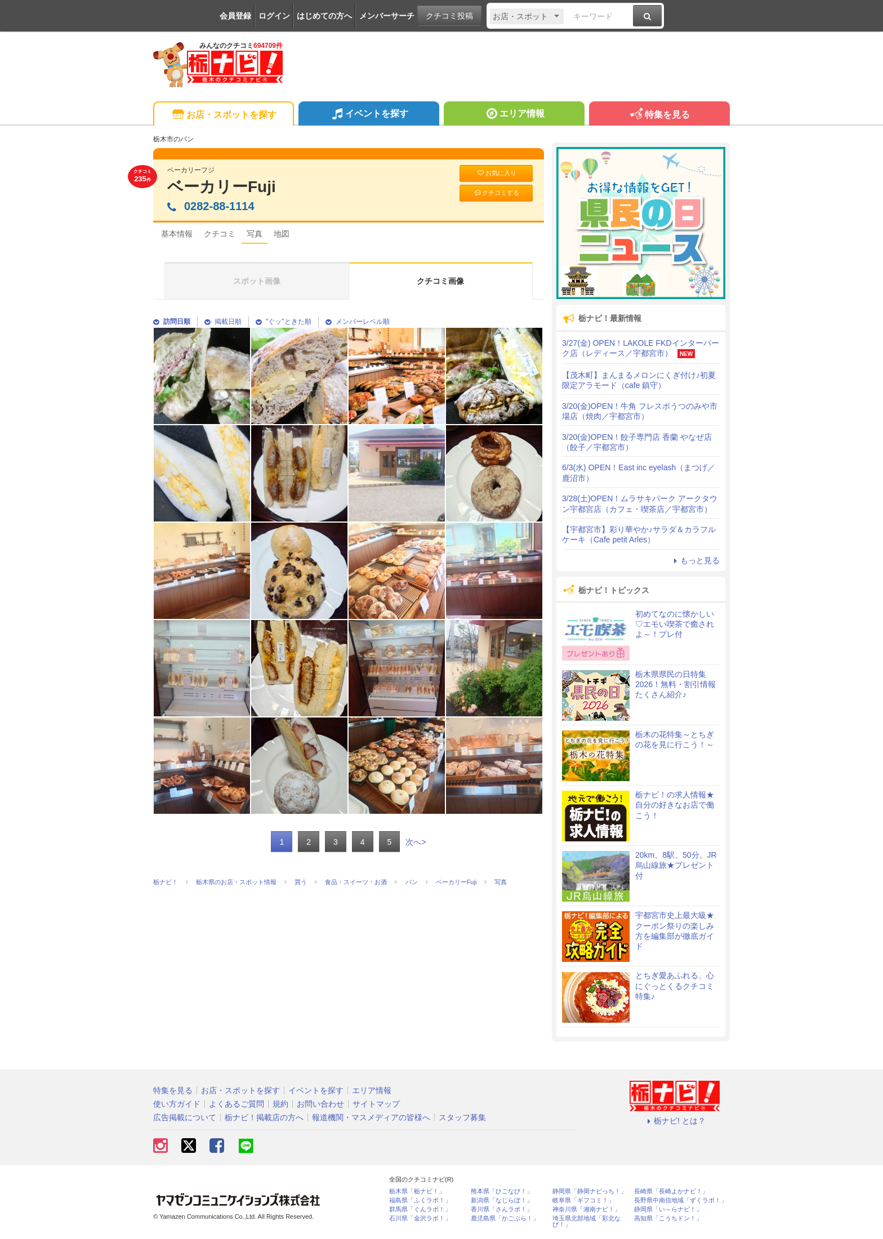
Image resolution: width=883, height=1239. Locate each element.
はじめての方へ (324, 15)
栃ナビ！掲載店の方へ (264, 1117)
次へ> (415, 841)
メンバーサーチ (386, 15)
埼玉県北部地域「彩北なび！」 (586, 1221)
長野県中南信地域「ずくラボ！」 (680, 1200)
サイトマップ (376, 1103)
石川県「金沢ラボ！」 (420, 1218)
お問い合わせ (320, 1103)
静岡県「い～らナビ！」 (668, 1209)
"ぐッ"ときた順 (283, 322)
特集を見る (659, 115)
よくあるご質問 (236, 1103)
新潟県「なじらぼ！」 (502, 1200)
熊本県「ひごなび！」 (502, 1191)
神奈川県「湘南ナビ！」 (586, 1209)
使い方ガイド (176, 1103)
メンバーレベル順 (357, 322)
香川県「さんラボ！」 (502, 1209)
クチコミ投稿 (449, 15)
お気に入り (496, 173)
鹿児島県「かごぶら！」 (505, 1218)
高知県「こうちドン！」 (668, 1218)
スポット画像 (256, 281)
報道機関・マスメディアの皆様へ (371, 1117)
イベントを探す (368, 115)
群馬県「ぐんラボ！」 (420, 1209)
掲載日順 (223, 322)
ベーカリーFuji (221, 186)
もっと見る (695, 560)
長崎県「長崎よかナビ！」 (671, 1191)
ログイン (274, 15)
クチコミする (496, 193)
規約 (280, 1103)
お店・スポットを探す (223, 115)
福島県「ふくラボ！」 (420, 1200)
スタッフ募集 (462, 1117)
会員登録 (235, 15)
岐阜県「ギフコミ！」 (583, 1200)
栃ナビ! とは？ (675, 1120)
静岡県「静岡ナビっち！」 (589, 1191)
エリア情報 (514, 115)
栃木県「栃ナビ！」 (417, 1191)
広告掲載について (184, 1117)
